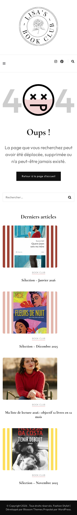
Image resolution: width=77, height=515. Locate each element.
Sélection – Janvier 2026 (38, 280)
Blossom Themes (32, 509)
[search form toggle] (72, 61)
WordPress (64, 509)
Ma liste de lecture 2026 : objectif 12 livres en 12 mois (38, 414)
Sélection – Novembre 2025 (38, 483)
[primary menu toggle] (5, 63)
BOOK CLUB (38, 272)
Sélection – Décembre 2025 (38, 346)
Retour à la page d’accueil (38, 176)
